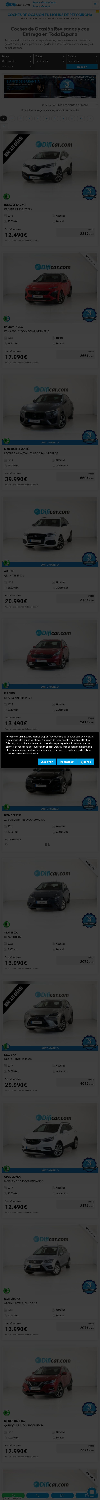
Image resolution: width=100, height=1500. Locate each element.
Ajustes (85, 762)
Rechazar (67, 762)
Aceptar (47, 762)
